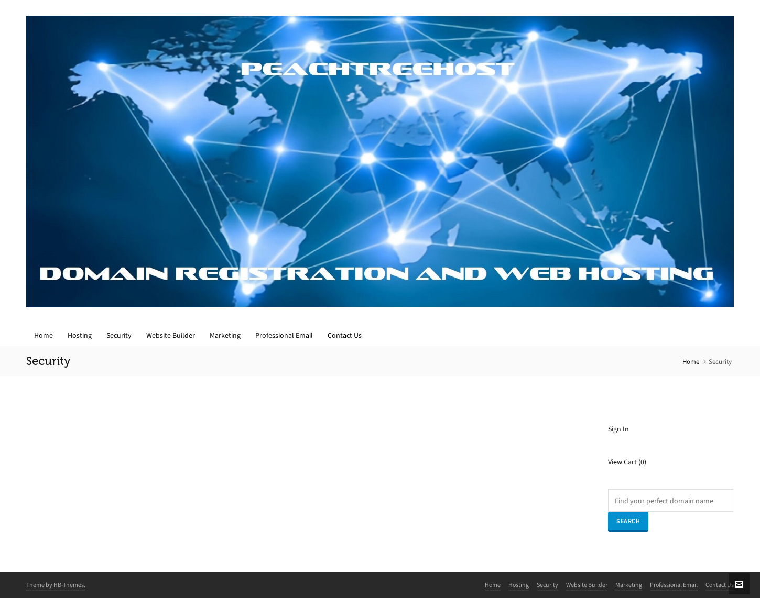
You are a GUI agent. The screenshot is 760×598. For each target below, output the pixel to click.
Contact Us (719, 585)
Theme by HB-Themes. (55, 585)
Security (547, 585)
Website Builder (586, 585)
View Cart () (627, 462)
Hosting (518, 585)
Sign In (618, 429)
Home (690, 361)
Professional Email (674, 585)
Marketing (628, 585)
